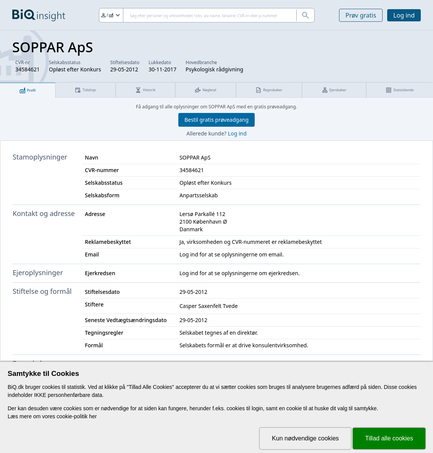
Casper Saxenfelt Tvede (208, 306)
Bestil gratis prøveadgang (216, 119)
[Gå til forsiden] (38, 15)
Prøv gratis (361, 15)
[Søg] (207, 15)
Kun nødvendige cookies (305, 438)
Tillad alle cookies (389, 438)
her (93, 416)
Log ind (404, 15)
